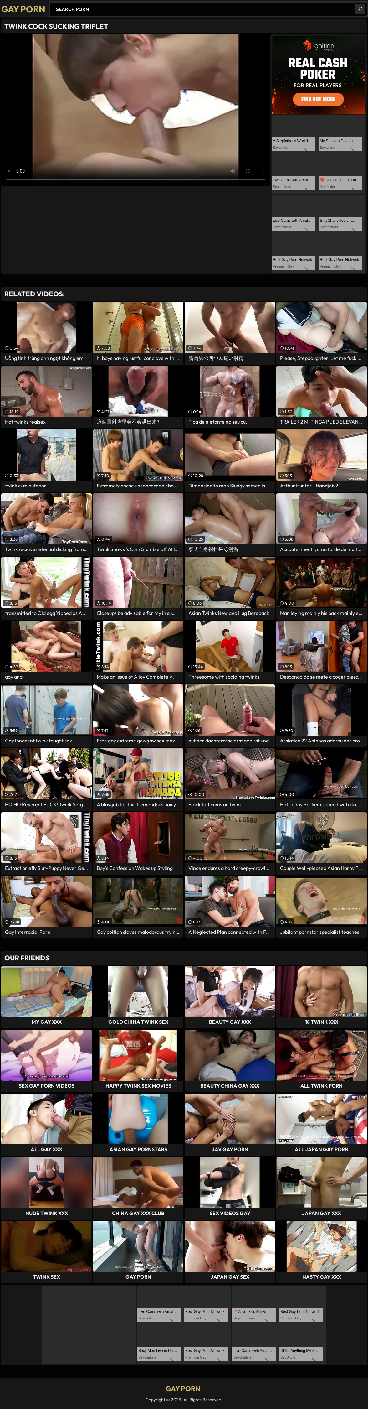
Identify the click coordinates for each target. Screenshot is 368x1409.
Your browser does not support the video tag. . (135, 110)
